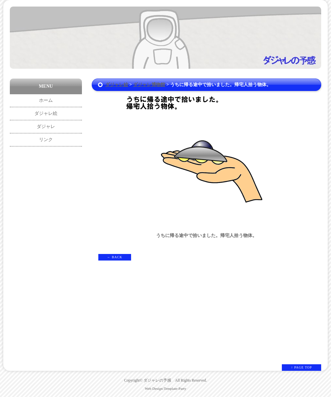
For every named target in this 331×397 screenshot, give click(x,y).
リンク (46, 139)
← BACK (114, 257)
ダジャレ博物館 (149, 84)
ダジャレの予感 (157, 380)
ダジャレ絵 (116, 84)
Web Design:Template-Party (165, 388)
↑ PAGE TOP (301, 367)
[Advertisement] (46, 250)
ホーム (46, 100)
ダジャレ (46, 126)
